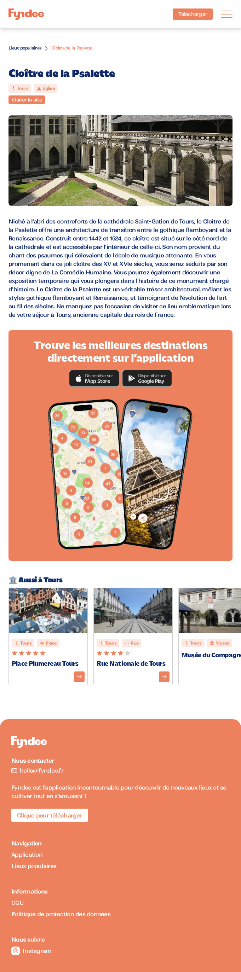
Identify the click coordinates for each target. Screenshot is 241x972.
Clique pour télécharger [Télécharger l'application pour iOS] (49, 815)
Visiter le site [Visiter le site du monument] (26, 100)
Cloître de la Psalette (71, 48)
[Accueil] (26, 14)
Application (26, 854)
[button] (94, 378)
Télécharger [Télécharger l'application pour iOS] (192, 14)
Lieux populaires (24, 48)
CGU (17, 902)
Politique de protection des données (60, 914)
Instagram (31, 951)
